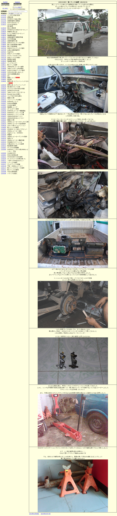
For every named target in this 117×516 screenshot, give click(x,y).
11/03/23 (3, 136)
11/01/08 (3, 171)
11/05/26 (3, 88)
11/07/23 (3, 52)
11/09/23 (3, 29)
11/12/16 (3, 15)
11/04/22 (3, 120)
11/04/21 (3, 121)
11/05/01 (3, 109)
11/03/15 (3, 140)
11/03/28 (3, 134)
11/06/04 (3, 77)
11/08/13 (3, 41)
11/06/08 (3, 68)
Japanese (17, 2)
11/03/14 (3, 142)
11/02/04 (3, 162)
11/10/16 (3, 22)
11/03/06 (3, 149)
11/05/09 (3, 101)
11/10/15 (3, 24)
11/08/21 (3, 37)
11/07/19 (3, 53)
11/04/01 (3, 131)
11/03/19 (3, 138)
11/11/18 (3, 21)
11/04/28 (3, 114)
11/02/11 (3, 160)
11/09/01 (3, 33)
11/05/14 (3, 94)
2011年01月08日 (34, 514)
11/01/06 (3, 173)
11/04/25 (3, 116)
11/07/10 (3, 57)
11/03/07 (3, 147)
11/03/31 (3, 133)
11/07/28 (3, 50)
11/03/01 (3, 155)
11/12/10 (3, 17)
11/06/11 (3, 64)
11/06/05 (3, 76)
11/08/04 (3, 46)
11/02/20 (3, 158)
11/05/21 (3, 92)
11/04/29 (3, 112)
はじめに (5, 8)
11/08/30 (3, 35)
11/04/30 (3, 110)
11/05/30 (3, 85)
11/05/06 (3, 107)
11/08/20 (3, 39)
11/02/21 (3, 157)
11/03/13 (3, 144)
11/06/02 (3, 81)
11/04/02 (3, 129)
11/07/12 (3, 55)
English (5, 2)
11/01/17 (3, 168)
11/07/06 (3, 59)
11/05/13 (3, 96)
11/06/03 (3, 79)
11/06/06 (3, 72)
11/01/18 (3, 166)
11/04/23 (3, 118)
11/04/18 (3, 125)
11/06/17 (3, 63)
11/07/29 (3, 48)
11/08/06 (3, 42)
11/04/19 (3, 123)
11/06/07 (3, 70)
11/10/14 (3, 28)
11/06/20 (3, 61)
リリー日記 (17, 7)
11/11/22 (3, 19)
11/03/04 (3, 153)
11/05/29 (3, 86)
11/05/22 (3, 90)
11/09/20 (3, 31)
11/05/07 (3, 103)
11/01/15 (3, 169)
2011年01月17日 (45, 514)
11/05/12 (3, 99)
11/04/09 (3, 127)
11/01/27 (3, 164)
